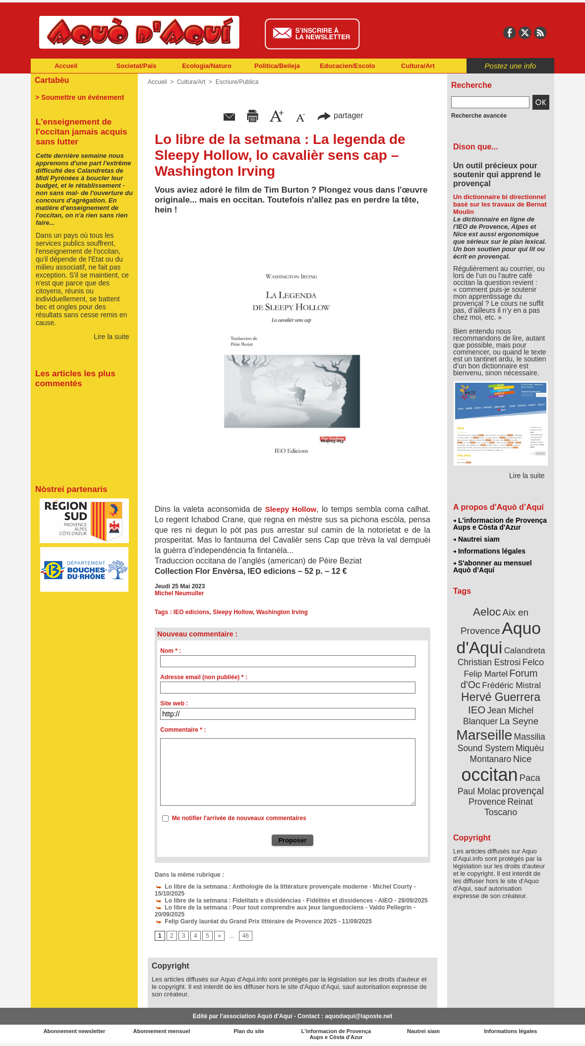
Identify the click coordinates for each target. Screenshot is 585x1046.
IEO (476, 709)
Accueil (66, 66)
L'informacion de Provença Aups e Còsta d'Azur (500, 523)
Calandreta (524, 650)
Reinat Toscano (508, 807)
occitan (489, 775)
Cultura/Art (418, 66)
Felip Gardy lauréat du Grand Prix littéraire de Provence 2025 (246, 921)
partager (340, 115)
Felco (533, 662)
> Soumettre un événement (79, 97)
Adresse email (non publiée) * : (203, 677)
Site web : (174, 703)
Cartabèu (52, 80)
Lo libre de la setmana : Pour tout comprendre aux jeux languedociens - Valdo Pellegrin (283, 907)
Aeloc (487, 612)
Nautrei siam (476, 539)
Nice (522, 759)
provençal (523, 790)
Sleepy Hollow (291, 509)
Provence (487, 802)
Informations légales (489, 551)
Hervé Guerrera (500, 697)
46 (245, 935)
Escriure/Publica (237, 81)
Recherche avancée (479, 115)
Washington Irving (282, 612)
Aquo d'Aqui (498, 638)
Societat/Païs (137, 66)
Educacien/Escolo (347, 66)
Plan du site (249, 1031)
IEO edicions (192, 612)
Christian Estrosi (489, 662)
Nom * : (170, 650)
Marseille (484, 735)
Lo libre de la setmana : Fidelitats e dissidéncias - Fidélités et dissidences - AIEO (274, 900)
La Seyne (518, 721)
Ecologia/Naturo (207, 66)
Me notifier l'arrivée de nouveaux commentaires (239, 818)
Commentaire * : (183, 729)
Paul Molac (479, 791)
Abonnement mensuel (161, 1031)
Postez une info (510, 66)
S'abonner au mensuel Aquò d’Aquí (492, 566)
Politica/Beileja (277, 66)
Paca (530, 777)
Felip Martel (486, 674)
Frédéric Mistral (511, 685)
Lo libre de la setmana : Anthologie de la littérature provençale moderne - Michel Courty (283, 886)
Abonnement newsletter (75, 1031)
